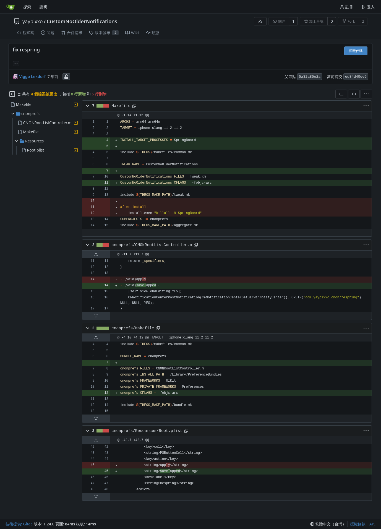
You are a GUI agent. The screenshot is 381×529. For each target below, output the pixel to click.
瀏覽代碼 (355, 50)
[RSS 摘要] (260, 21)
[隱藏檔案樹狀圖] (12, 94)
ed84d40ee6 (356, 77)
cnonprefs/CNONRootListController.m (151, 245)
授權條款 (358, 524)
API (372, 524)
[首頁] (10, 7)
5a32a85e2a (309, 77)
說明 (43, 6)
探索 (27, 6)
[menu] (366, 94)
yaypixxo (32, 21)
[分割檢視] (354, 94)
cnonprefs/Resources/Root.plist (146, 431)
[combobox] (341, 94)
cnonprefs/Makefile (132, 328)
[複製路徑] (134, 106)
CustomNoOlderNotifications (82, 21)
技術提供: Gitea (19, 524)
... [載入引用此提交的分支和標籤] (16, 63)
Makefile (120, 106)
